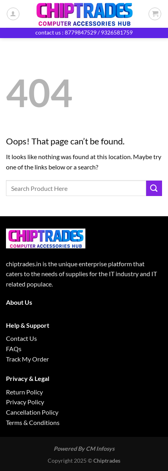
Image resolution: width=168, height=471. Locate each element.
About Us (19, 302)
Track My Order (27, 359)
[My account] (13, 14)
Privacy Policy (25, 402)
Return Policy (24, 392)
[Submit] (154, 188)
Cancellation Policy (32, 412)
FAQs (13, 348)
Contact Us (21, 338)
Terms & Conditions (33, 422)
